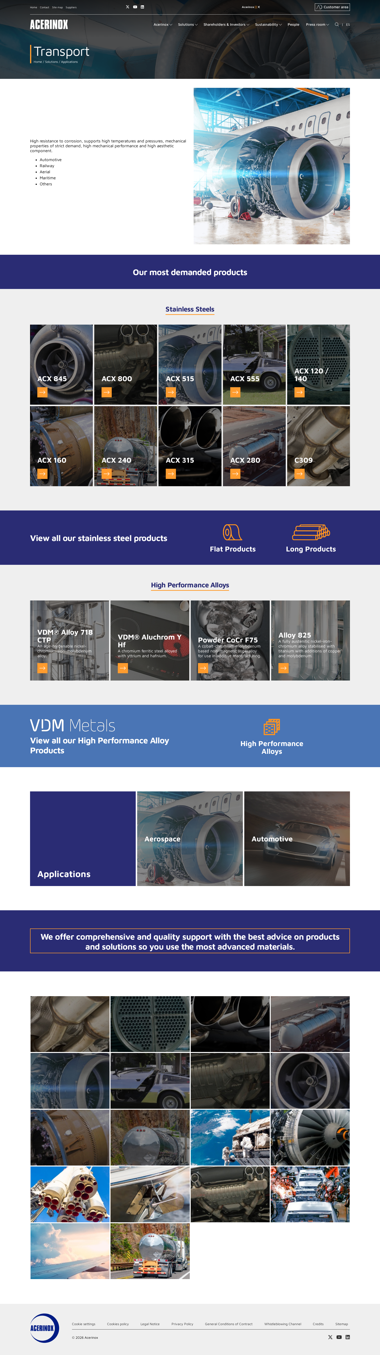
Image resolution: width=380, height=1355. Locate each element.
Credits (318, 1324)
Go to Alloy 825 (283, 668)
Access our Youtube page (135, 7)
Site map (57, 7)
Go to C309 (299, 474)
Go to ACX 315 (171, 474)
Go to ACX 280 (235, 474)
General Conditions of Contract (229, 1324)
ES (348, 24)
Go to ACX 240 (107, 474)
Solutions (51, 61)
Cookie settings (83, 1324)
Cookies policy (118, 1324)
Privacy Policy (182, 1324)
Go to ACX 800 (107, 392)
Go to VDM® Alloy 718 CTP (42, 668)
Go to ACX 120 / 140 (299, 392)
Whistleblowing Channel (282, 1324)
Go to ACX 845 (42, 392)
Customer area (332, 7)
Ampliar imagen (70, 1024)
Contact (44, 7)
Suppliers (71, 7)
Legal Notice (150, 1324)
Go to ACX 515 (171, 392)
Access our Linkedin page (142, 7)
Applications (69, 61)
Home (33, 7)
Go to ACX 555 (235, 392)
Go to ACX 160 (42, 474)
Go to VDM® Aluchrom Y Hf (123, 668)
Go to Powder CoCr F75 (203, 668)
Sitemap (341, 1324)
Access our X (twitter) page (127, 7)
